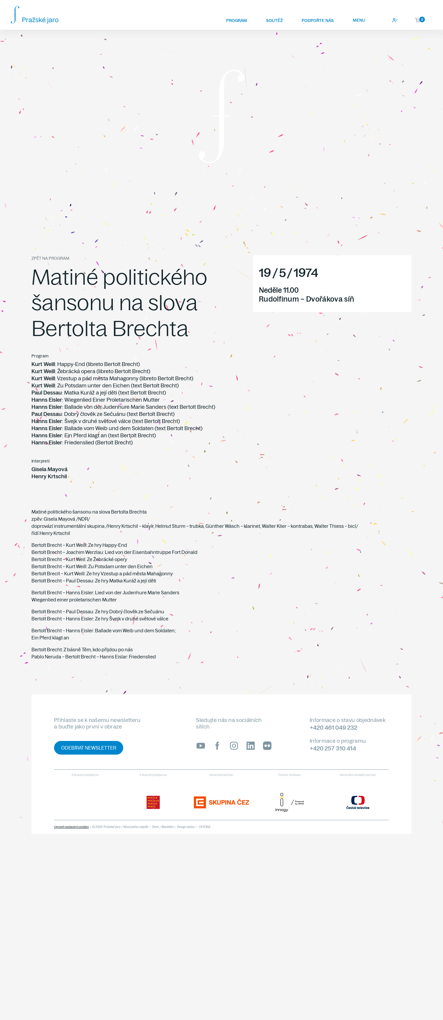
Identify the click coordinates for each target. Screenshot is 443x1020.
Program (236, 20)
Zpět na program (50, 258)
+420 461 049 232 (333, 727)
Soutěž (274, 20)
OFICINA (205, 827)
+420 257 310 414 (333, 748)
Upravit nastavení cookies (71, 827)
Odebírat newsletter (88, 748)
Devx (155, 827)
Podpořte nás (318, 20)
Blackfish (168, 827)
